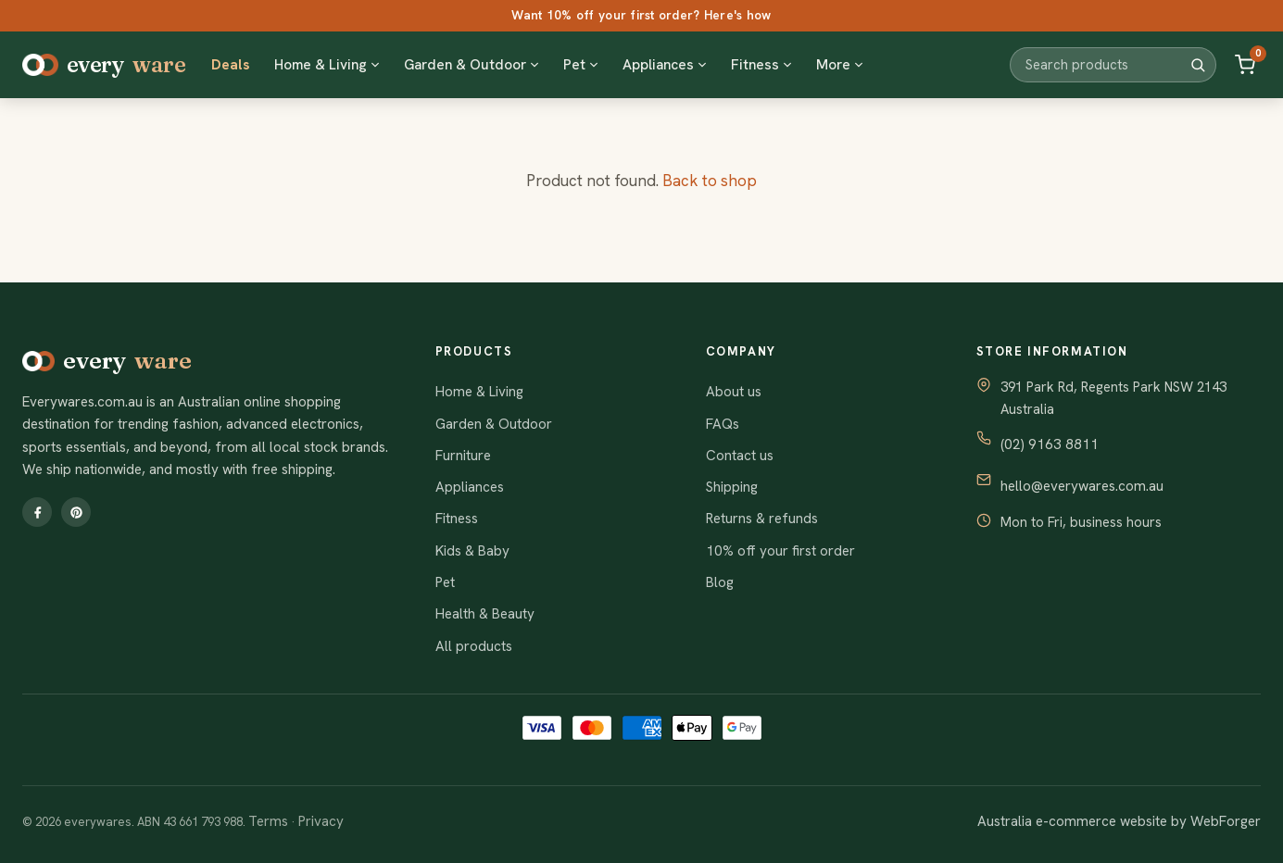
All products (473, 646)
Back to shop (709, 180)
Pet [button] (580, 64)
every (103, 64)
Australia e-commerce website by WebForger (1119, 821)
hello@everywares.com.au (1082, 486)
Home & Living (479, 391)
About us (733, 391)
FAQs (722, 424)
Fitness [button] (761, 64)
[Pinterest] (76, 512)
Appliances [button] (665, 64)
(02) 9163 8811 (1049, 444)
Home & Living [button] (327, 64)
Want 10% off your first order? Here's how (641, 14)
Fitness (456, 518)
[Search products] (1106, 64)
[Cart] (1245, 65)
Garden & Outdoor (493, 424)
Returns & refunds (762, 518)
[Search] (1198, 65)
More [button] (839, 64)
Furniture (463, 455)
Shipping (732, 487)
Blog (720, 582)
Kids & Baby (472, 551)
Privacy (321, 821)
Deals (230, 64)
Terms (268, 821)
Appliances (469, 487)
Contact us (740, 455)
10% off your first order (780, 551)
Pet (445, 582)
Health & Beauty (485, 614)
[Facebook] (37, 512)
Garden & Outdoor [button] (471, 64)
